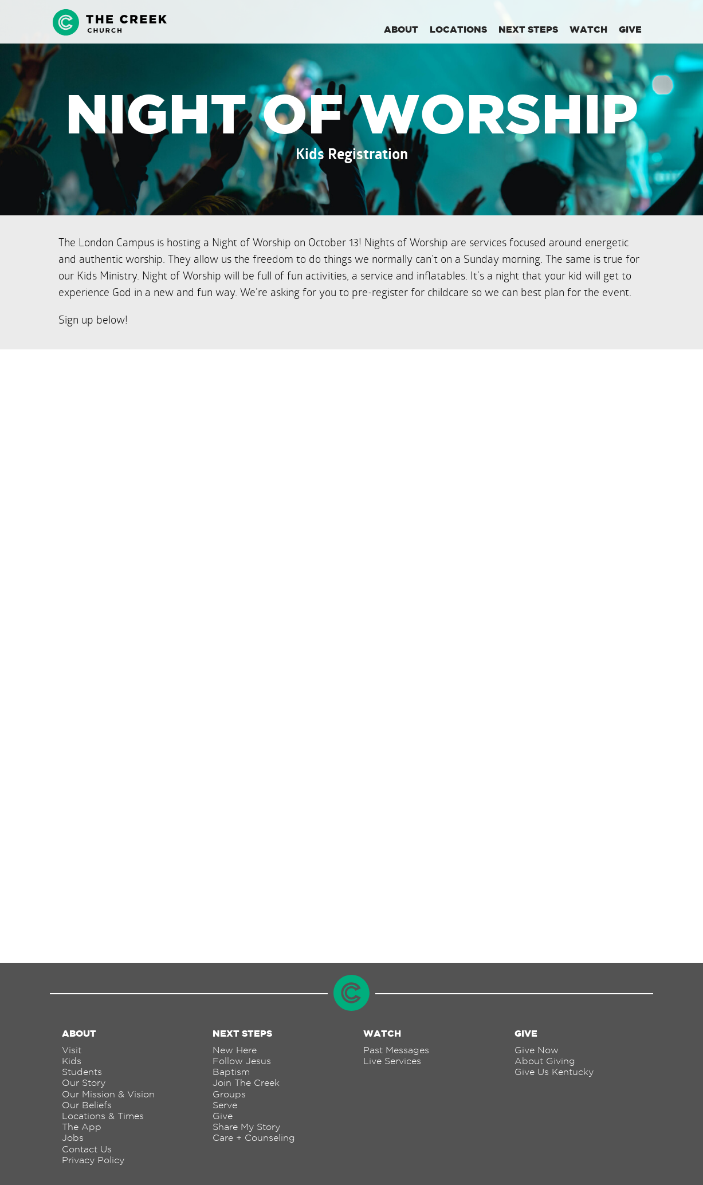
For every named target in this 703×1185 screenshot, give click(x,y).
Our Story (83, 1083)
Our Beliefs (87, 1105)
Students (82, 1072)
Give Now (537, 1050)
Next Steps (528, 29)
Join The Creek (246, 1083)
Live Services (392, 1061)
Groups (229, 1094)
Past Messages (396, 1050)
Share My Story (246, 1127)
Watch (588, 29)
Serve (225, 1105)
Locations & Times (103, 1116)
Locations (458, 29)
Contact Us (87, 1149)
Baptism (231, 1072)
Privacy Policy (93, 1160)
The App (81, 1127)
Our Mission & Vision (108, 1094)
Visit (71, 1050)
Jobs (73, 1138)
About (401, 29)
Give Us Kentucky (554, 1072)
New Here (235, 1050)
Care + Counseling (254, 1138)
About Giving (545, 1061)
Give (630, 29)
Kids (71, 1061)
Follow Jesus (242, 1061)
